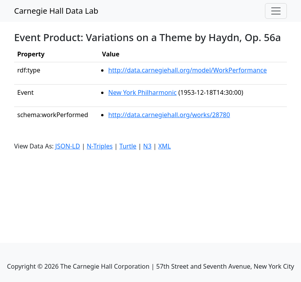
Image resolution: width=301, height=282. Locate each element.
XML (164, 146)
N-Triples (99, 146)
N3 (147, 146)
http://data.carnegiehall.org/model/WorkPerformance (187, 70)
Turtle (128, 146)
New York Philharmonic (142, 92)
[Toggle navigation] (276, 11)
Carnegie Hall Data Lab (56, 10)
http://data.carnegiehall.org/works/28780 (169, 114)
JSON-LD (67, 146)
